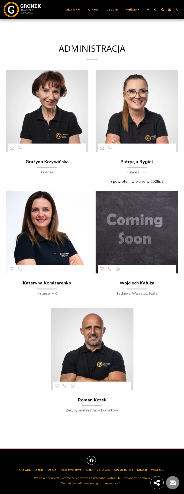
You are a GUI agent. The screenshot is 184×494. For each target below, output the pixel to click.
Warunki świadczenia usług (79, 483)
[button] (148, 9)
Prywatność (112, 483)
